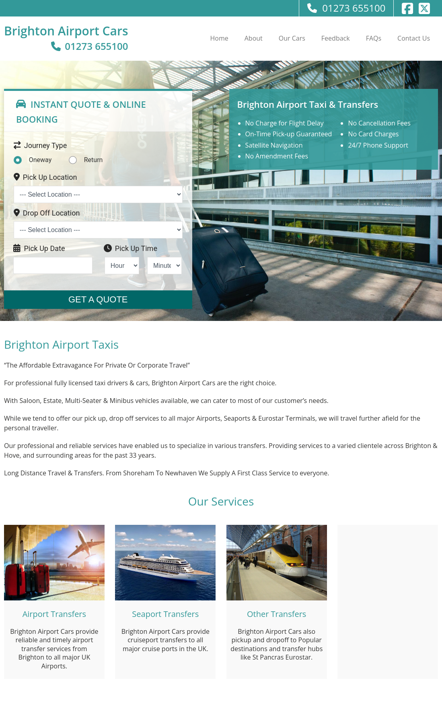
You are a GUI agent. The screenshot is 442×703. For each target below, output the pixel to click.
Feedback (335, 38)
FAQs (373, 38)
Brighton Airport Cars (66, 31)
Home (219, 38)
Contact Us (413, 38)
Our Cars (292, 38)
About (254, 38)
